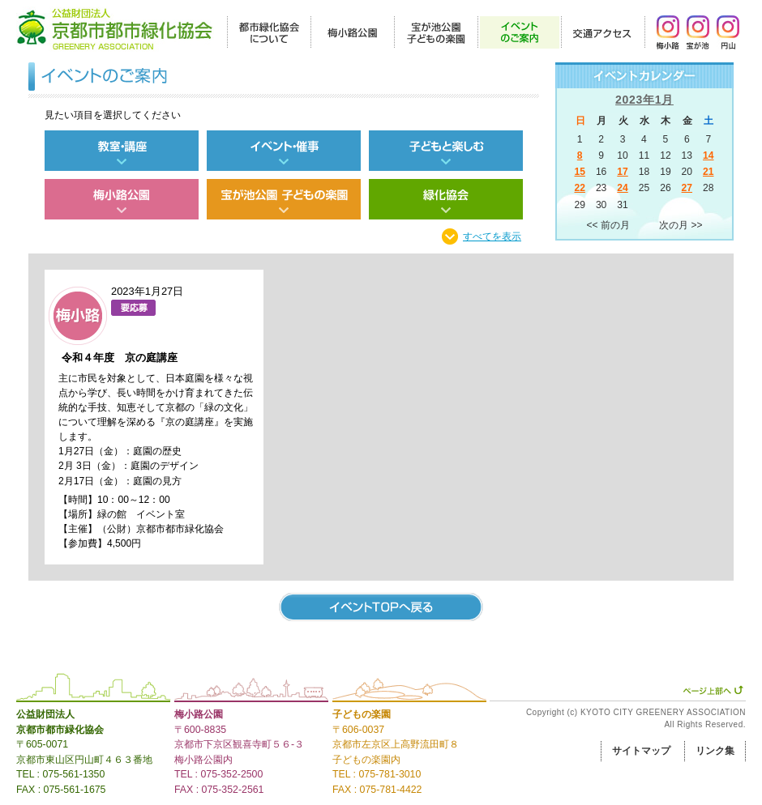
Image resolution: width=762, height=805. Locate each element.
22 (579, 188)
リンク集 (715, 750)
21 (708, 171)
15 (579, 171)
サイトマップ (641, 750)
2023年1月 (644, 99)
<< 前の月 (608, 225)
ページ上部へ (713, 690)
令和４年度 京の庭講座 (120, 357)
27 (687, 188)
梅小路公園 (198, 714)
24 (622, 188)
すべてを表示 (492, 236)
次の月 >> (680, 225)
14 (708, 155)
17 (622, 171)
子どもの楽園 (361, 714)
